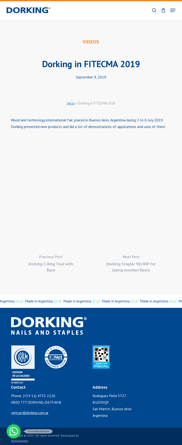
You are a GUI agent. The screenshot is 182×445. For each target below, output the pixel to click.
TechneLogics (19, 440)
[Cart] (163, 10)
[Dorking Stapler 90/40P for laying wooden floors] (131, 264)
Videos (91, 42)
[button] (172, 10)
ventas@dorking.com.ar (30, 412)
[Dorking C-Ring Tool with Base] (51, 264)
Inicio (71, 103)
